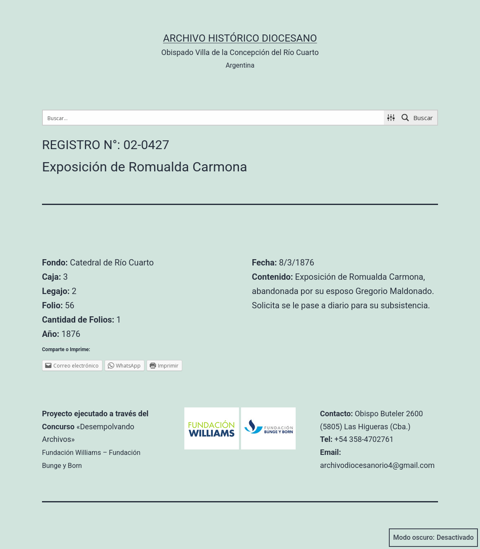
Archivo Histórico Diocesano (240, 38)
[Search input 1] (213, 117)
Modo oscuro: (433, 538)
